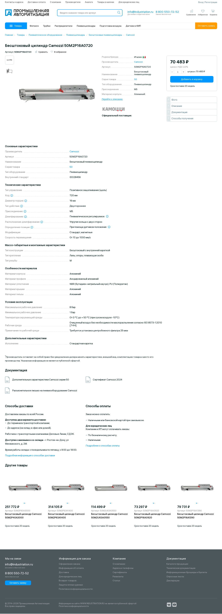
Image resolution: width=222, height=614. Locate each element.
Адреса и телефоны (123, 568)
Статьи (116, 581)
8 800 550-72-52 (167, 12)
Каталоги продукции (177, 564)
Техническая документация (180, 568)
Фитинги (34, 25)
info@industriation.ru (140, 12)
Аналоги (89, 2)
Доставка (64, 572)
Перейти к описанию (112, 99)
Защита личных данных (71, 585)
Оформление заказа (69, 564)
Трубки (46, 25)
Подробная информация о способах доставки (30, 455)
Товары (16, 26)
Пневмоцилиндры (86, 25)
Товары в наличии (105, 2)
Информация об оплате (71, 568)
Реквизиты (118, 576)
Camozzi (138, 62)
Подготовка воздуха (110, 25)
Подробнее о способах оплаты (103, 445)
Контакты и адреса (14, 2)
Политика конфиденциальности (76, 589)
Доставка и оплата (37, 2)
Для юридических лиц (128, 2)
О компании (55, 2)
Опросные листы (175, 576)
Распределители (63, 25)
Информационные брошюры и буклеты (186, 572)
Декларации (172, 581)
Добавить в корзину (191, 79)
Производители (73, 2)
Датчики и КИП (133, 25)
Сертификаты (120, 572)
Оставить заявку (206, 25)
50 (135, 79)
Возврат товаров (67, 581)
